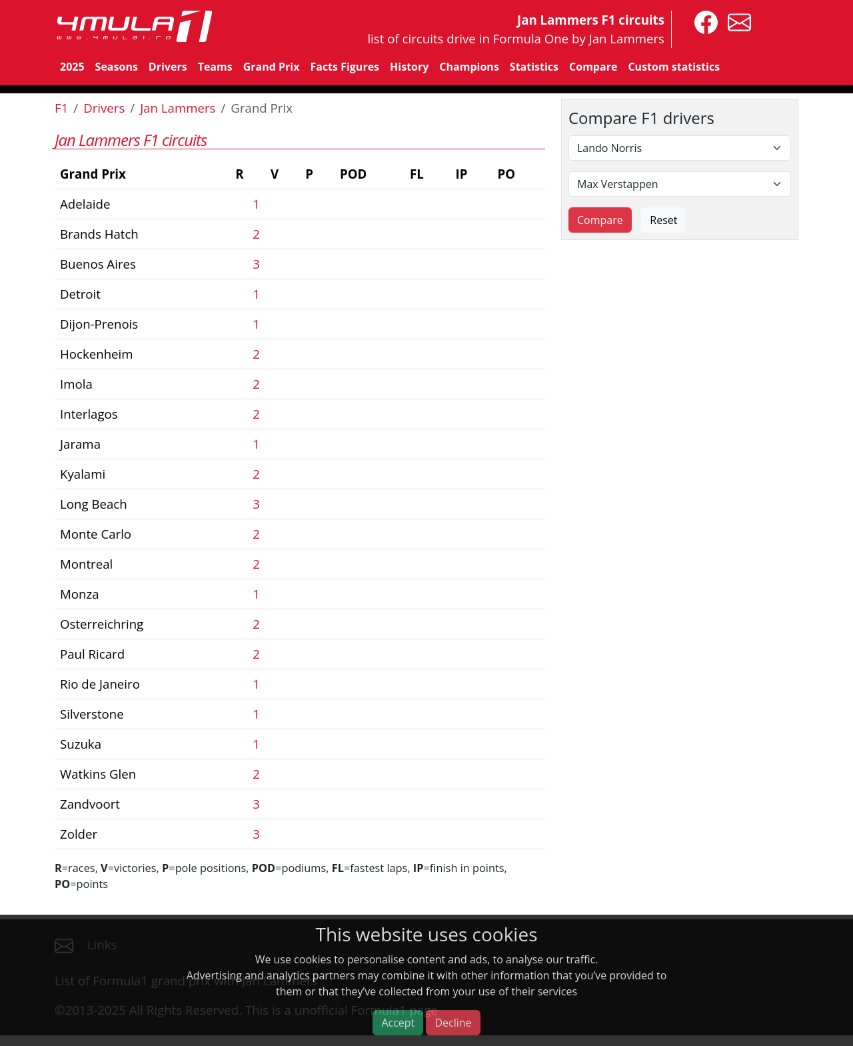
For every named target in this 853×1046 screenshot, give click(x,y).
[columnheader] (142, 174)
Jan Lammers (177, 107)
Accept (398, 1022)
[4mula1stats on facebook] (703, 21)
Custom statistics (674, 66)
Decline (452, 1022)
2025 (72, 66)
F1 (61, 107)
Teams (215, 66)
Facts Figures (344, 66)
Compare (593, 66)
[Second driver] (679, 184)
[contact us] (736, 21)
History (409, 66)
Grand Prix (271, 66)
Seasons (116, 66)
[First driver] (679, 148)
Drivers (168, 66)
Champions (468, 66)
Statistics (534, 66)
